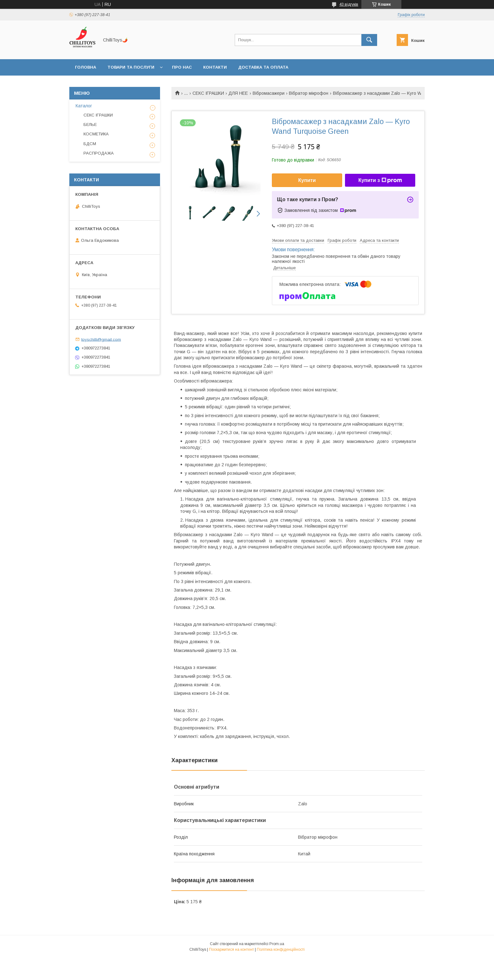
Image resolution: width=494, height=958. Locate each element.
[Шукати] (369, 40)
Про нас (182, 67)
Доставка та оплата (263, 67)
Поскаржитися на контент (231, 949)
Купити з (380, 180)
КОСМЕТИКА (96, 134)
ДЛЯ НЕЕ (238, 93)
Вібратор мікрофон (308, 93)
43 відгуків (348, 4)
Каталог (84, 105)
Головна (85, 67)
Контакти (215, 67)
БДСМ (89, 143)
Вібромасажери (268, 93)
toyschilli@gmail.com (101, 339)
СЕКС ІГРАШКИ (208, 93)
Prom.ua (276, 944)
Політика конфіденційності (281, 949)
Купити (307, 180)
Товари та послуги (130, 67)
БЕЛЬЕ (90, 124)
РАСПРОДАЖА (98, 153)
